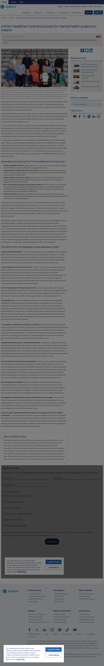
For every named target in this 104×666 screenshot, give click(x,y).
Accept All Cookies (53, 649)
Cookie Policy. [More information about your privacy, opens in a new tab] (20, 659)
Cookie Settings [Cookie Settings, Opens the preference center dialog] (53, 655)
